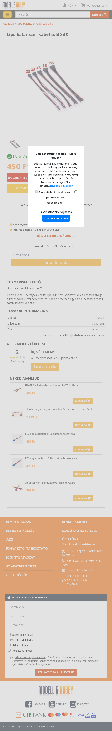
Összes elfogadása (56, 218)
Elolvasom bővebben (61, 185)
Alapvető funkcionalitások (54, 192)
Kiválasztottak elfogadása (56, 212)
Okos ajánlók (54, 202)
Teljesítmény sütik (53, 197)
